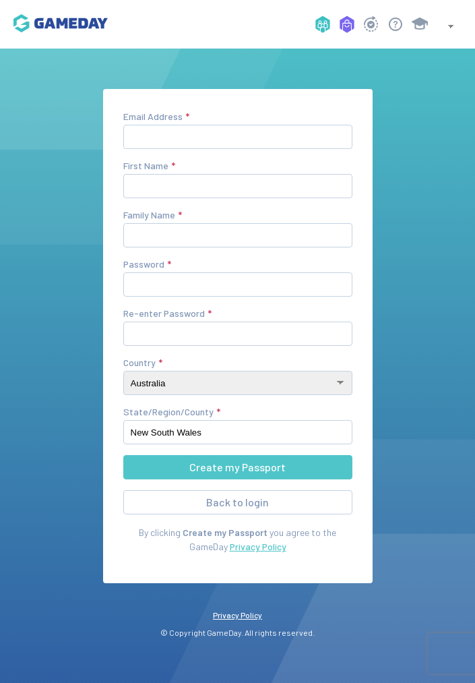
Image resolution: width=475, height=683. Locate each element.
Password (143, 264)
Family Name (149, 214)
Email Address (153, 116)
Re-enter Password (164, 313)
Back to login (237, 502)
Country (139, 362)
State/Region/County (168, 411)
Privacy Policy (258, 546)
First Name (145, 165)
